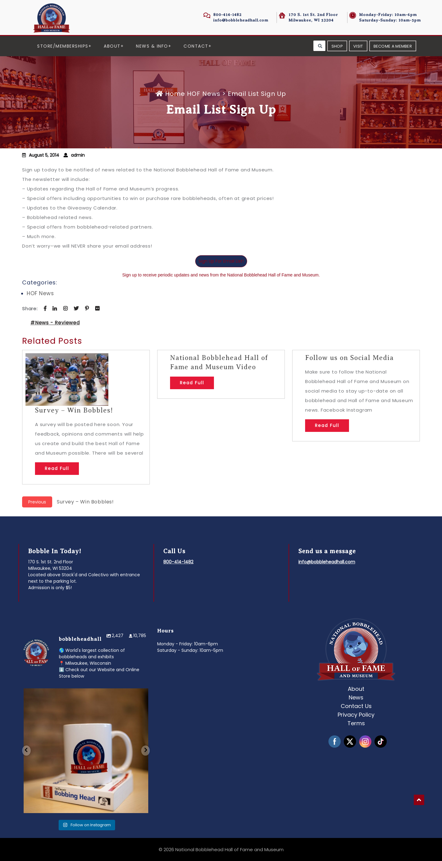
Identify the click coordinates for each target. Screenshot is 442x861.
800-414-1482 (227, 14)
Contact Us (356, 706)
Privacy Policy (356, 714)
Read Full (57, 468)
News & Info (152, 46)
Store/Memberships (62, 46)
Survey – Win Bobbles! (74, 410)
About (112, 46)
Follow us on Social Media (349, 358)
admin (78, 155)
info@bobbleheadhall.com (240, 20)
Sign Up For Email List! (221, 261)
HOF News (203, 93)
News (356, 697)
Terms (356, 723)
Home (171, 93)
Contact (196, 46)
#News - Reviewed (55, 322)
